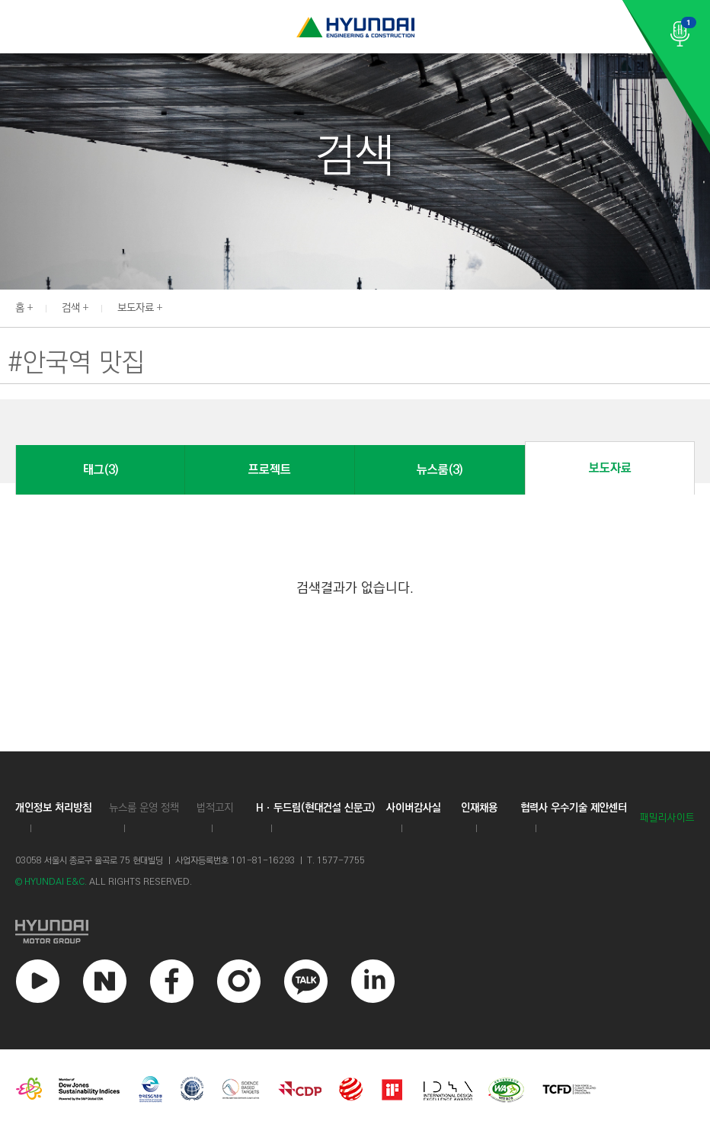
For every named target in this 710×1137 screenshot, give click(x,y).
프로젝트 (269, 469)
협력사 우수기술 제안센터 (573, 807)
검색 (71, 307)
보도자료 (135, 307)
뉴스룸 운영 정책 (144, 807)
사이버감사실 (413, 807)
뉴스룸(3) (439, 469)
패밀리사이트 (667, 818)
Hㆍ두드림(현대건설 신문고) (315, 807)
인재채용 (479, 807)
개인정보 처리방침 (53, 807)
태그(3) (100, 469)
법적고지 (215, 807)
